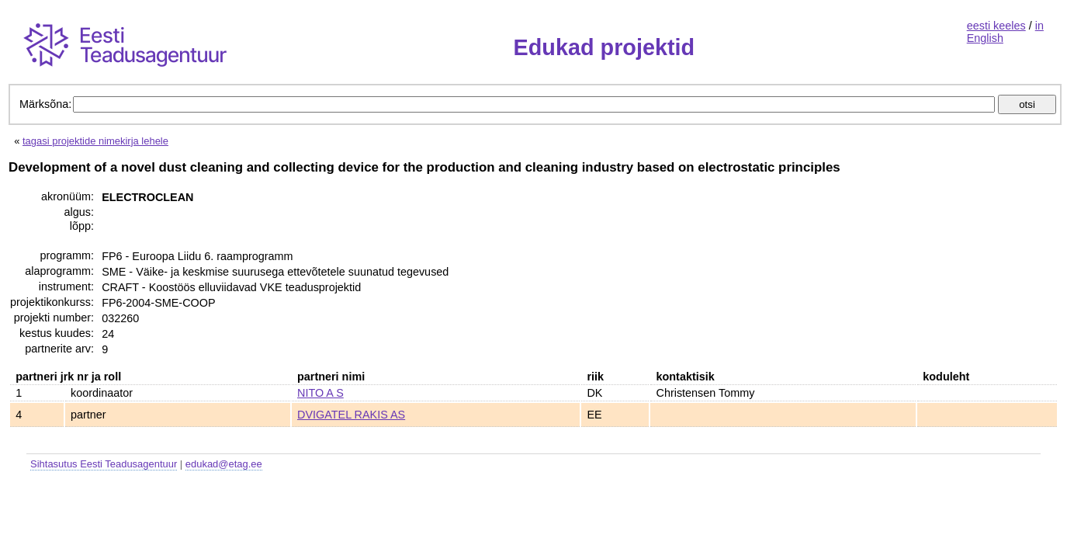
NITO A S (320, 393)
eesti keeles (996, 25)
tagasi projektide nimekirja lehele (95, 141)
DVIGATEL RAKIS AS (351, 414)
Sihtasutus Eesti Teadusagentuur (103, 464)
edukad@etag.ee (223, 464)
